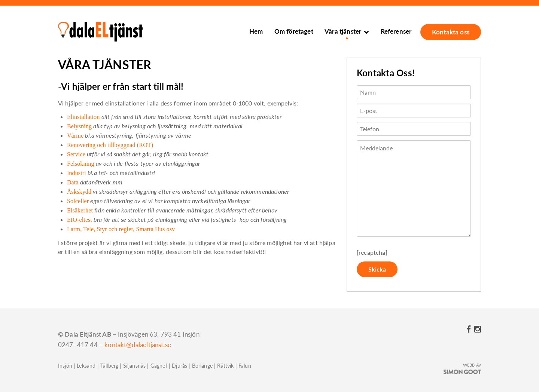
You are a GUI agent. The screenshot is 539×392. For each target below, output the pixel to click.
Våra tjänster (343, 31)
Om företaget (293, 31)
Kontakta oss (450, 32)
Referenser (396, 31)
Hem (256, 31)
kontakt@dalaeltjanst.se (137, 345)
